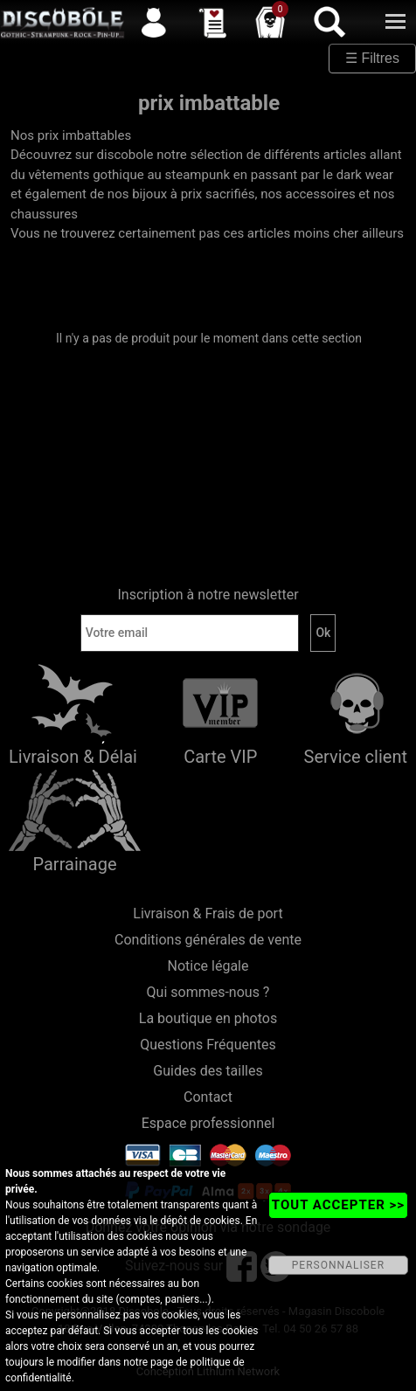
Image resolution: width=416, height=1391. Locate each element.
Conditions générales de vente (208, 939)
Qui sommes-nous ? (208, 992)
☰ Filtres (372, 58)
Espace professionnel (208, 1123)
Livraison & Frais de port (207, 913)
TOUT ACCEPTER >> (338, 1205)
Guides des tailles (207, 1070)
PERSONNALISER (338, 1265)
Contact (208, 1097)
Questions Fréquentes (208, 1044)
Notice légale (208, 966)
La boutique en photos (208, 1018)
